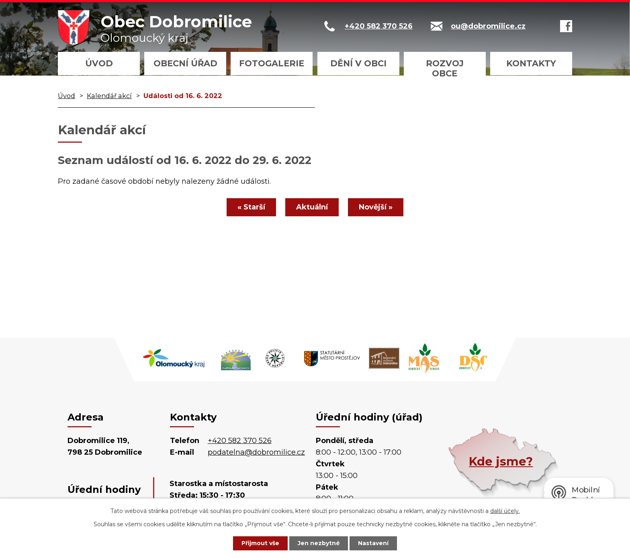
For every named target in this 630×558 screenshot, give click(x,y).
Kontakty (531, 63)
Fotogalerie (271, 63)
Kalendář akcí (109, 96)
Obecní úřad (185, 63)
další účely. (505, 511)
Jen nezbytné (319, 543)
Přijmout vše (260, 543)
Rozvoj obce (445, 68)
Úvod (99, 63)
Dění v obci (358, 63)
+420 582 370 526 (240, 440)
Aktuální (312, 207)
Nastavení (373, 543)
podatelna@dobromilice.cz (256, 452)
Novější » (376, 207)
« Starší (251, 207)
